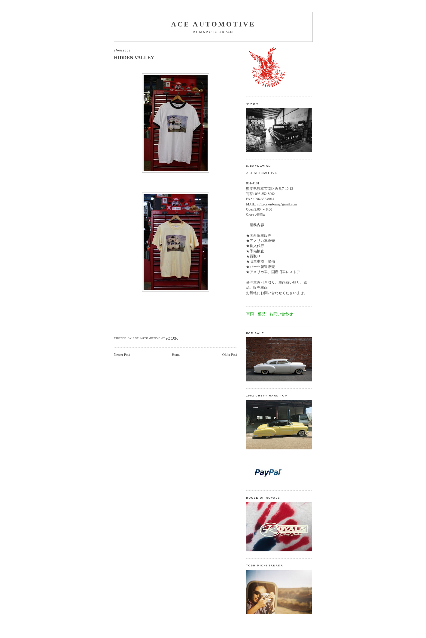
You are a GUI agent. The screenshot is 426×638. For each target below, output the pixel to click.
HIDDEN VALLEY (134, 57)
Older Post (229, 355)
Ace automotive (213, 24)
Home (176, 355)
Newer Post (122, 355)
